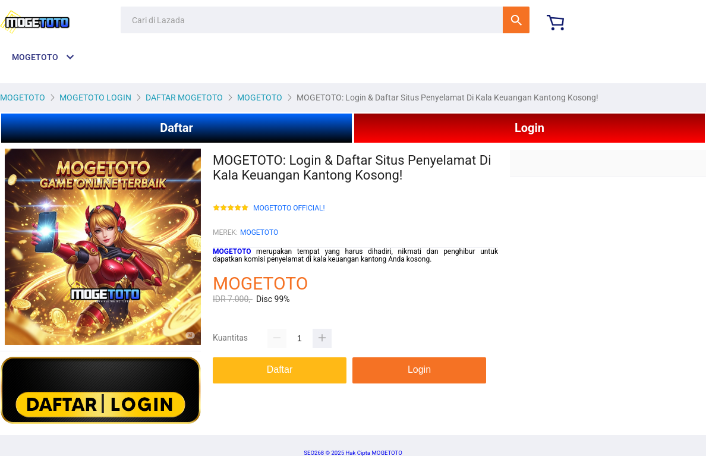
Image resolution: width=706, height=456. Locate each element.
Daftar (176, 128)
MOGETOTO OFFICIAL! (289, 208)
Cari (516, 20)
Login (529, 128)
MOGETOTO (259, 232)
